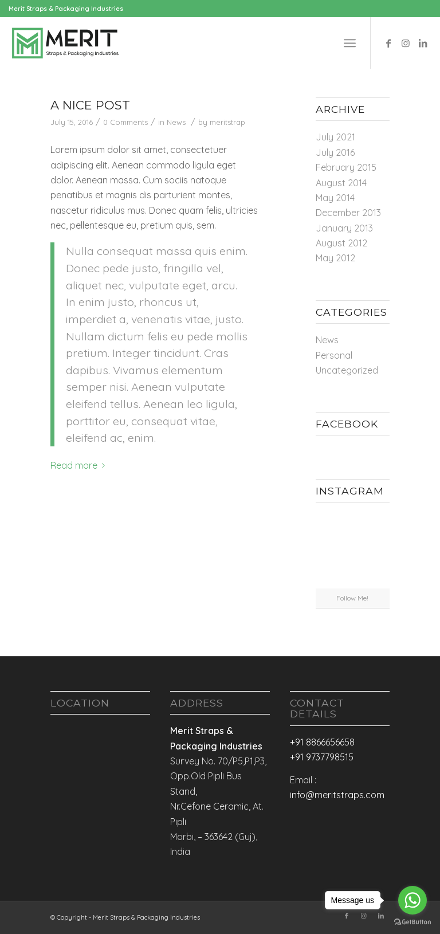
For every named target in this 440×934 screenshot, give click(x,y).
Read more (79, 465)
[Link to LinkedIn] (422, 43)
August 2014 (341, 183)
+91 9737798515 (321, 757)
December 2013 (348, 212)
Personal (334, 355)
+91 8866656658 (322, 742)
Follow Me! (352, 598)
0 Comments (125, 122)
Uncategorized (347, 370)
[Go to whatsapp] (412, 900)
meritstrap (227, 122)
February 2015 (346, 167)
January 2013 (344, 228)
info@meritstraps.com (337, 794)
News (176, 122)
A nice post (90, 105)
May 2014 (335, 197)
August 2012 (341, 243)
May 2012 (335, 258)
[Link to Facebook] (388, 43)
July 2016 (335, 152)
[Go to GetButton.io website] (412, 922)
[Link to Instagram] (405, 43)
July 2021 (335, 137)
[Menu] (350, 43)
